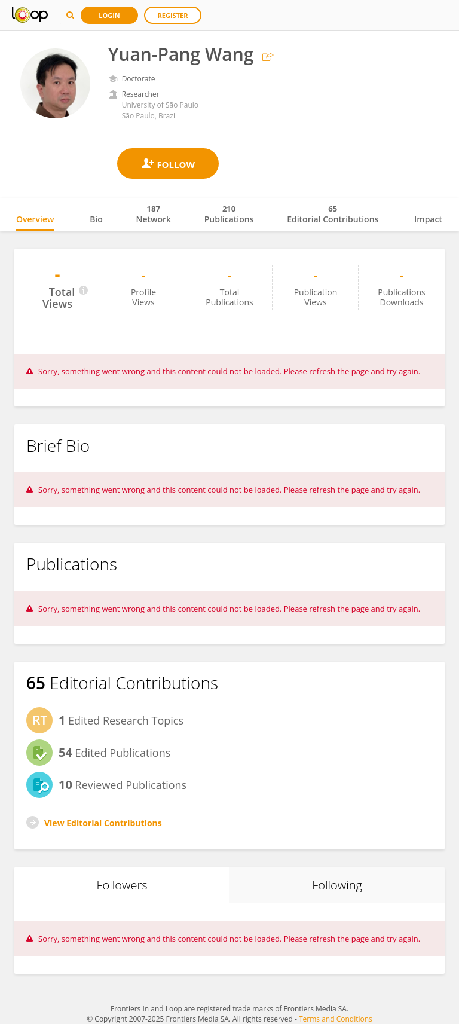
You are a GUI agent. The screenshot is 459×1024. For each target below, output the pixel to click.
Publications (229, 214)
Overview (35, 219)
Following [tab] (337, 885)
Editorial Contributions (332, 214)
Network (153, 214)
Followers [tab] (121, 885)
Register (173, 15)
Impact (428, 219)
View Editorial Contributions (103, 823)
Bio (96, 219)
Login (109, 15)
